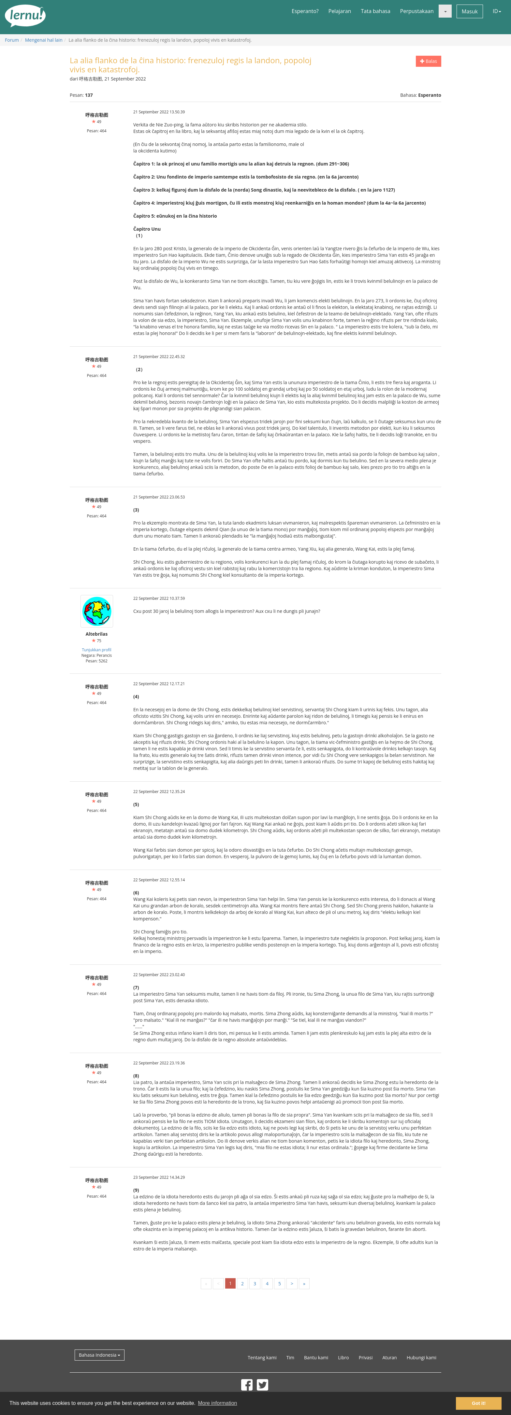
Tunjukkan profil (96, 649)
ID (497, 11)
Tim (290, 1357)
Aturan (389, 1357)
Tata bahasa (375, 11)
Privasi (366, 1357)
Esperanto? (305, 11)
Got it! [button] (479, 1403)
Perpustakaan (417, 11)
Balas (428, 61)
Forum (12, 40)
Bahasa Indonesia (99, 1355)
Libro (343, 1357)
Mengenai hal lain (44, 40)
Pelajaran (339, 11)
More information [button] (217, 1403)
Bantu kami (316, 1357)
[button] (445, 11)
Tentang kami (262, 1357)
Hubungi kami (421, 1357)
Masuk (470, 11)
